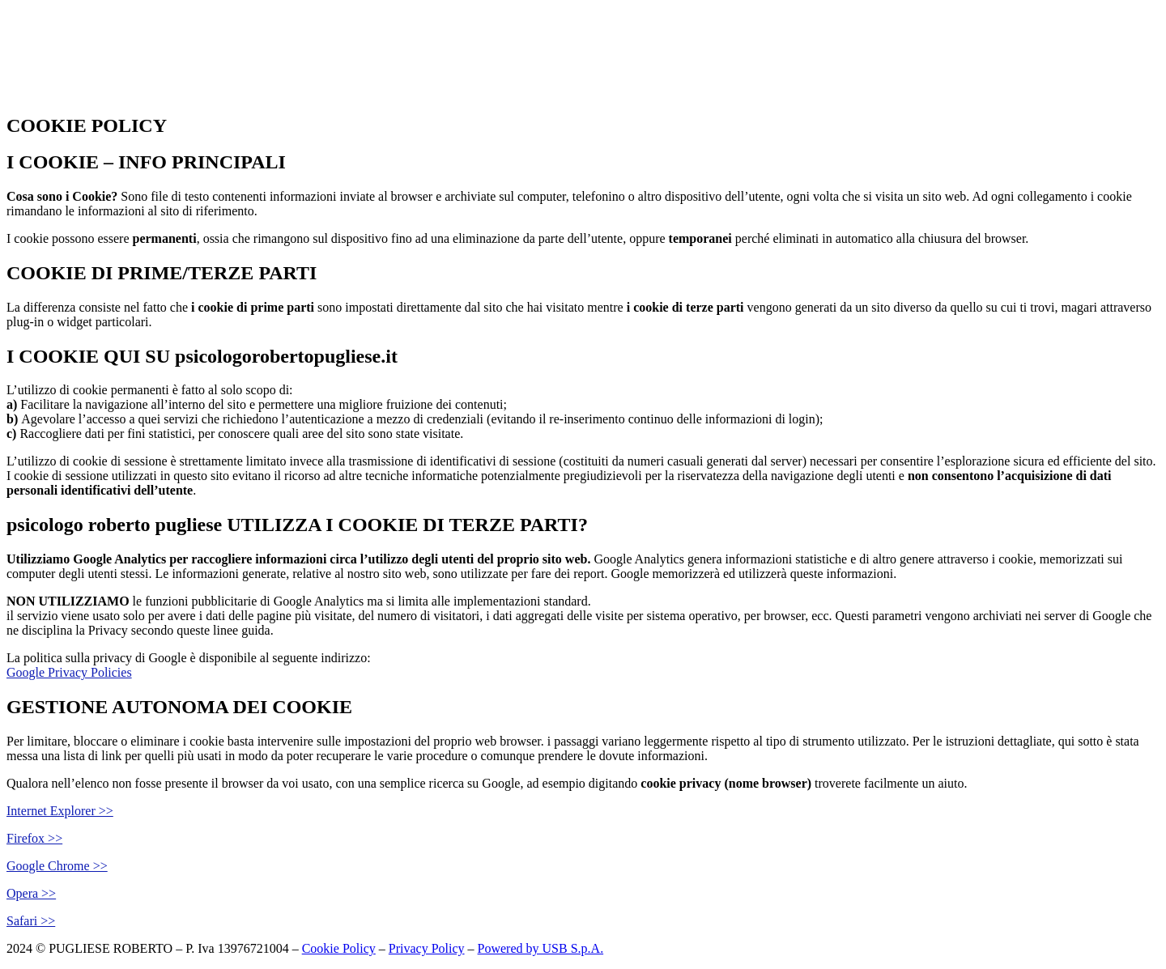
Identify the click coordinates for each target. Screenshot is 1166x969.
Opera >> (31, 893)
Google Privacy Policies (69, 672)
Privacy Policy (427, 948)
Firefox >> (34, 838)
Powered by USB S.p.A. (541, 948)
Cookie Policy (339, 948)
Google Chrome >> (57, 866)
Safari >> (30, 921)
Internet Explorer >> (59, 811)
